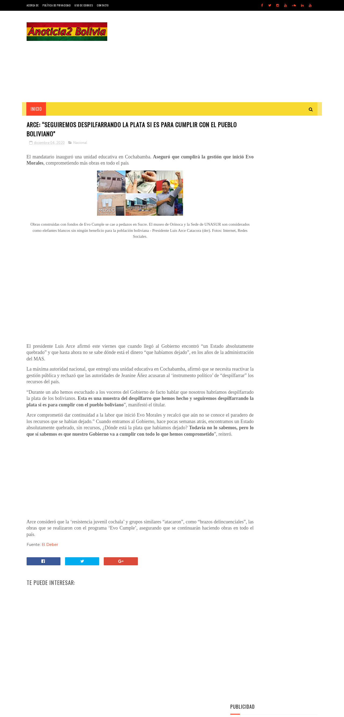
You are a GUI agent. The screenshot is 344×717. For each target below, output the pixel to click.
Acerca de (33, 5)
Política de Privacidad (56, 5)
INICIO (36, 109)
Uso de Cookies (83, 5)
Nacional (80, 143)
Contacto (102, 5)
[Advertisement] (220, 56)
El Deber (50, 558)
